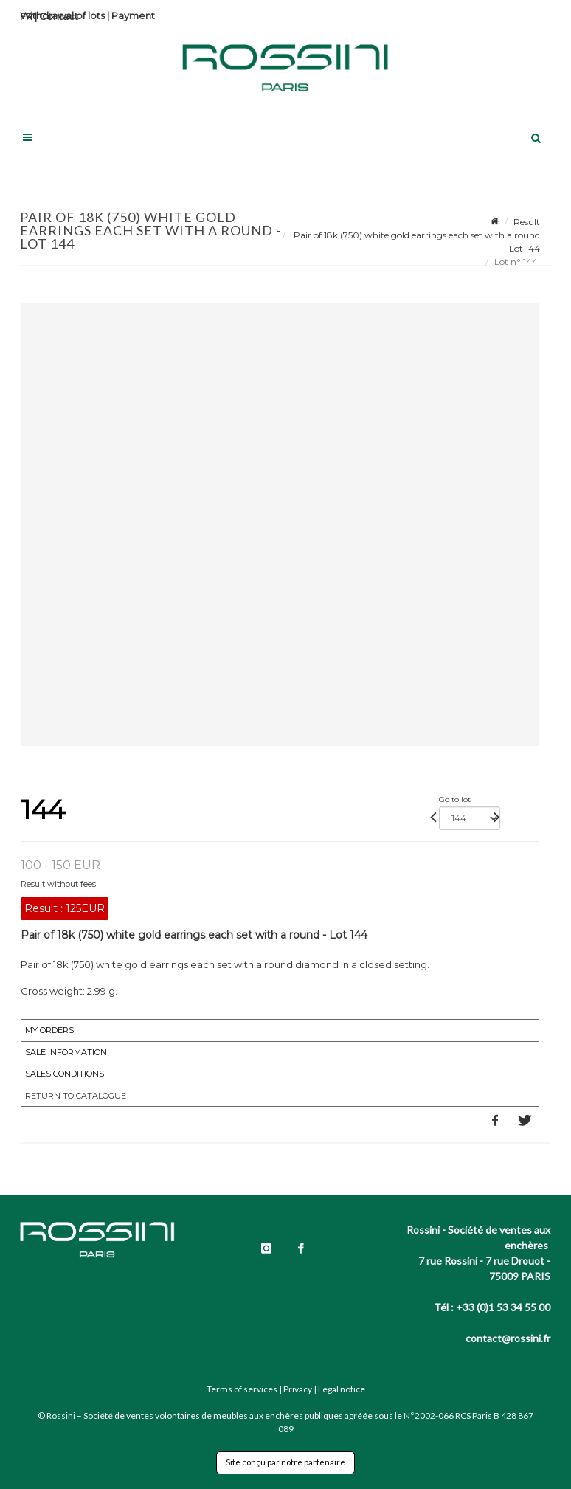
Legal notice (341, 1389)
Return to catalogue (75, 1096)
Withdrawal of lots (62, 15)
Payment (133, 15)
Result (526, 221)
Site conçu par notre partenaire (285, 1462)
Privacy (297, 1389)
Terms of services (242, 1389)
